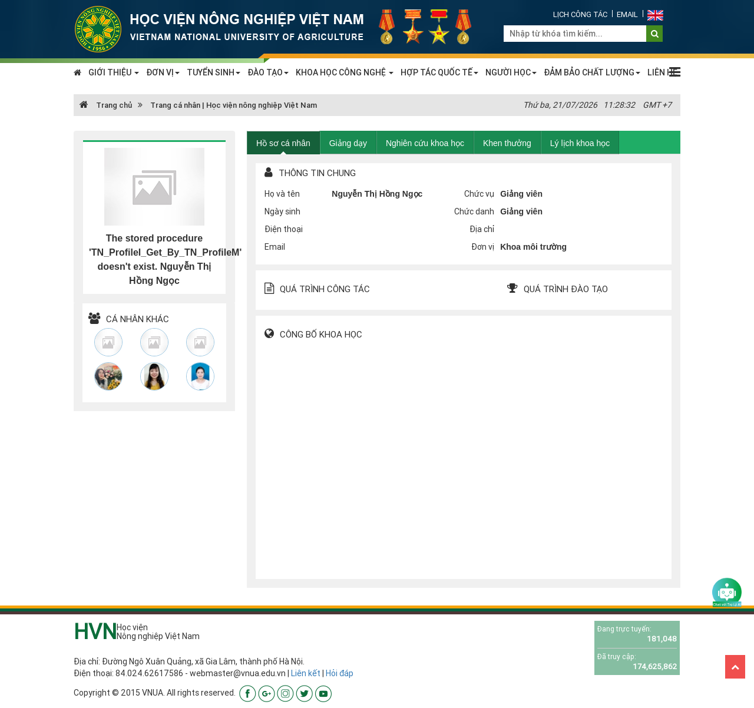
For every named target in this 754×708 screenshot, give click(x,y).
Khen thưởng (507, 143)
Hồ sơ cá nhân (283, 143)
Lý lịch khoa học (580, 143)
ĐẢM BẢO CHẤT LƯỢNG (592, 72)
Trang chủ (106, 105)
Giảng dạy (348, 143)
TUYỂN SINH (213, 72)
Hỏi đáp (339, 673)
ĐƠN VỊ (163, 72)
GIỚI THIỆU (113, 72)
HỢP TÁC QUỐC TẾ (439, 72)
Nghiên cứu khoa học (425, 143)
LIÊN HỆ (662, 72)
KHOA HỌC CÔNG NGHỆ (344, 72)
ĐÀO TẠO (268, 72)
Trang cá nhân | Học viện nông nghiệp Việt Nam (233, 105)
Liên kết (305, 673)
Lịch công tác (580, 14)
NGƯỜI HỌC (511, 72)
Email (627, 14)
